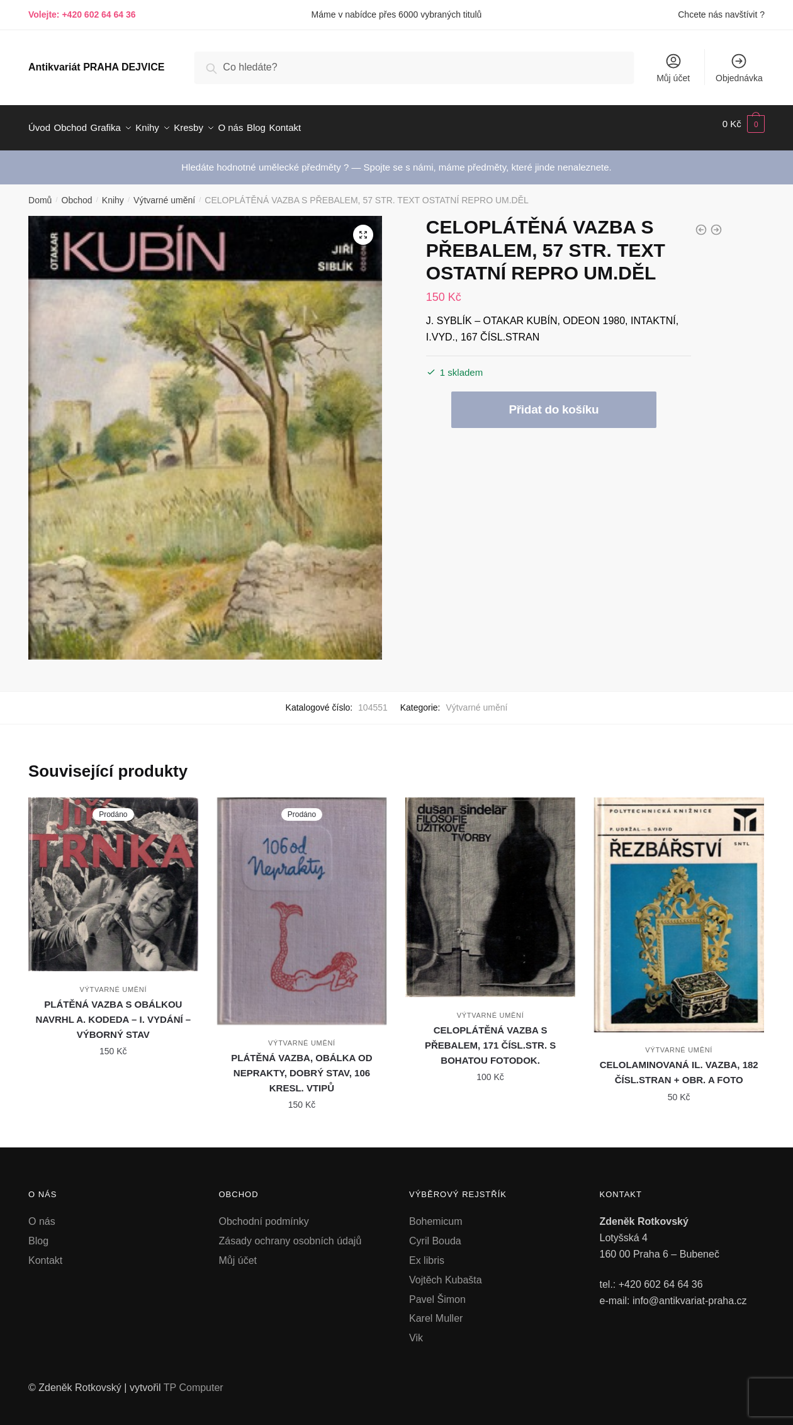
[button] (363, 227)
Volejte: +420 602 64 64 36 (82, 14)
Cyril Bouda (435, 1233)
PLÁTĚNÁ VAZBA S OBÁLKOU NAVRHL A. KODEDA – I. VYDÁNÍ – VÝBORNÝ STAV (113, 1012)
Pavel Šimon (437, 1292)
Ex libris (426, 1253)
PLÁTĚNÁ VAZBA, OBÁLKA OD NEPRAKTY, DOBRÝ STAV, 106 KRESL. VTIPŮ (301, 1065)
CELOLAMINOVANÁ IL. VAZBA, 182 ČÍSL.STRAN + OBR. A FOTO (679, 1065)
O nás (41, 1213)
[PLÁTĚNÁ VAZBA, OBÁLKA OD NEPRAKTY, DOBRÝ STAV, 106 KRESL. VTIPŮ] (302, 903)
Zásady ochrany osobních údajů (290, 1233)
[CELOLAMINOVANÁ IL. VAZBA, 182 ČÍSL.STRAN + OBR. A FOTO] (679, 907)
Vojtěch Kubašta (445, 1272)
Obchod (77, 193)
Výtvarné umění (164, 193)
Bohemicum (435, 1213)
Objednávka (739, 67)
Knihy (113, 193)
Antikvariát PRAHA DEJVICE (96, 67)
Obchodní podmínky (264, 1213)
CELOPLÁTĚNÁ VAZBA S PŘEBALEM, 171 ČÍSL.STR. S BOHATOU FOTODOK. (490, 1038)
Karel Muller (436, 1310)
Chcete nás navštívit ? (721, 14)
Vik (416, 1330)
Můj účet (673, 67)
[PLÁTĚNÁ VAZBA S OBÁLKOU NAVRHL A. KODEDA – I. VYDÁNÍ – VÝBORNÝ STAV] (113, 877)
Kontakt (45, 1253)
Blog (38, 1233)
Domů (40, 193)
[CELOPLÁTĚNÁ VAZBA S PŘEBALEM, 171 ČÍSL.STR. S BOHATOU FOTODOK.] (490, 889)
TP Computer (193, 1380)
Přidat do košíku (554, 401)
